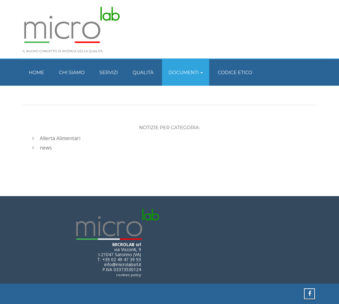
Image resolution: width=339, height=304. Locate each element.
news (46, 147)
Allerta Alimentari (60, 138)
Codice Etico (235, 72)
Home (36, 72)
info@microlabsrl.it (122, 264)
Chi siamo (72, 72)
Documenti (185, 72)
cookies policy (128, 274)
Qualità (143, 72)
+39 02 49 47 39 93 (121, 259)
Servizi (108, 72)
